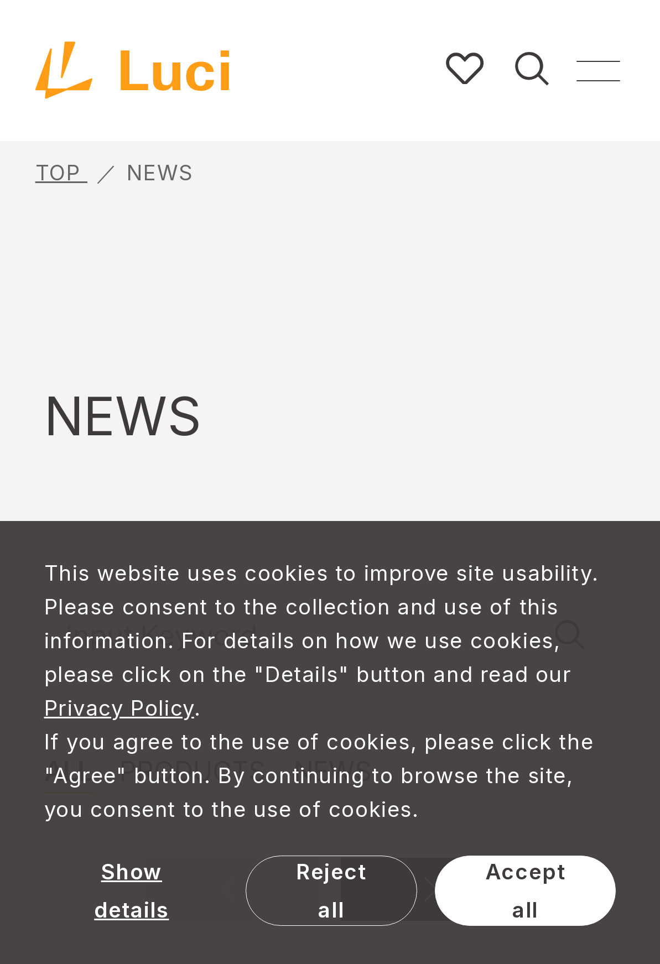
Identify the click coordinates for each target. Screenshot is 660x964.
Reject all (331, 891)
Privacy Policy (119, 708)
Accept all (525, 891)
